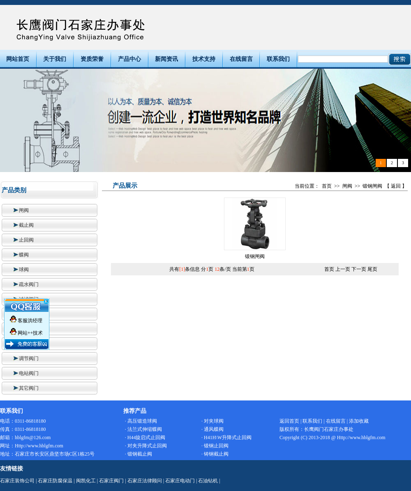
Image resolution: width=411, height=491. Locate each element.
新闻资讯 (166, 59)
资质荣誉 (92, 59)
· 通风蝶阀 (212, 429)
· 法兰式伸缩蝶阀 (143, 429)
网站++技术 (26, 331)
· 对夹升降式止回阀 (146, 446)
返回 (396, 186)
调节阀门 (25, 358)
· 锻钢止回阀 (215, 446)
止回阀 (23, 240)
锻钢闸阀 (372, 186)
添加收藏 (359, 421)
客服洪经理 (26, 319)
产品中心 (129, 59)
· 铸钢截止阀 (215, 454)
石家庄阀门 (111, 481)
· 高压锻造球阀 (141, 421)
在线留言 (241, 59)
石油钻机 (208, 481)
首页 (327, 186)
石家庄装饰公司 (17, 481)
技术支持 (203, 59)
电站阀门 (25, 373)
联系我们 (278, 59)
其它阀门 (25, 388)
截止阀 (23, 225)
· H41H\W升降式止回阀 (226, 437)
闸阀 (20, 210)
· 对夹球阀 (212, 421)
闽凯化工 (86, 481)
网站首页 (17, 59)
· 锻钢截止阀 (138, 454)
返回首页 (289, 421)
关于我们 (54, 59)
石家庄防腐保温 (55, 481)
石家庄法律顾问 (144, 481)
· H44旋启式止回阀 (145, 437)
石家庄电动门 (180, 481)
